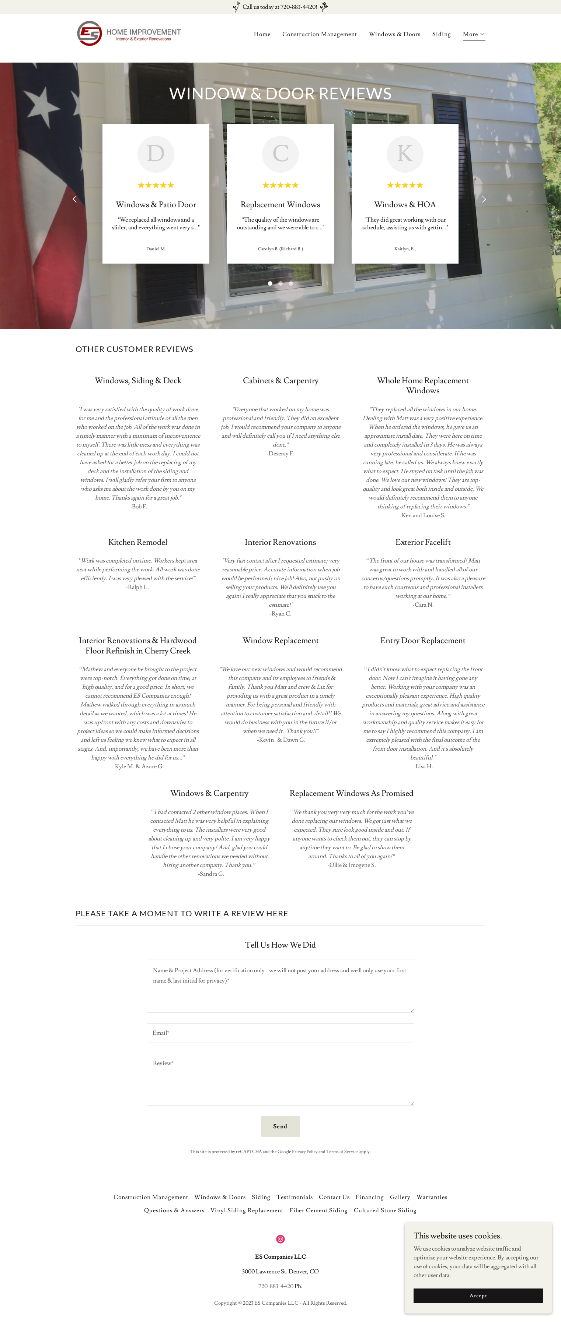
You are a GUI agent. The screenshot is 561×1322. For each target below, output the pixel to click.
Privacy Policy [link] (305, 1151)
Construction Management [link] (319, 39)
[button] (474, 40)
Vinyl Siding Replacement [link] (246, 1210)
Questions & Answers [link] (174, 1210)
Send (280, 1126)
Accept (478, 1300)
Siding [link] (441, 39)
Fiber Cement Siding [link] (319, 1210)
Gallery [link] (400, 1197)
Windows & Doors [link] (395, 39)
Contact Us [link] (334, 1197)
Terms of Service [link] (342, 1151)
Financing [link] (370, 1197)
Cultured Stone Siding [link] (385, 1210)
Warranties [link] (432, 1197)
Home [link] (262, 39)
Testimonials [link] (294, 1197)
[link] (147, 36)
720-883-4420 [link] (275, 1286)
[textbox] (280, 986)
